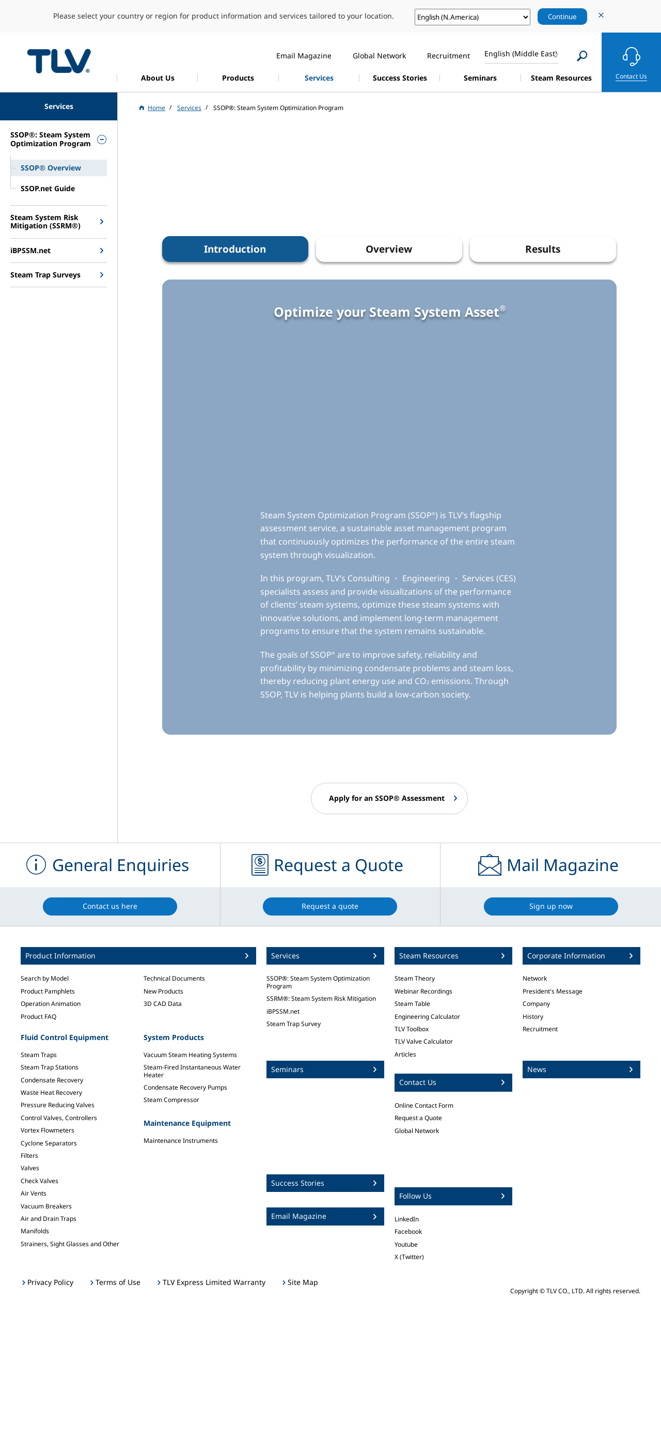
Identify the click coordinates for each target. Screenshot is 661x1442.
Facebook (408, 1231)
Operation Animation (51, 1003)
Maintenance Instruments (181, 1140)
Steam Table (412, 1003)
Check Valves (39, 1180)
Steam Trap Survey (293, 1023)
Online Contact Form (424, 1105)
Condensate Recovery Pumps (185, 1087)
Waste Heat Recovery (51, 1092)
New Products (163, 991)
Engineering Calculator (427, 1016)
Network (535, 978)
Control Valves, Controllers (59, 1117)
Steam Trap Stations (49, 1067)
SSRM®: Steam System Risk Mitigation (321, 998)
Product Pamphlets (48, 991)
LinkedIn (407, 1219)
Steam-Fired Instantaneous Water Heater (192, 1071)
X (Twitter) (409, 1256)
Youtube (406, 1244)
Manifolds (35, 1231)
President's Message (553, 991)
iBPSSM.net (283, 1011)
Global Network (417, 1130)
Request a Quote (418, 1117)
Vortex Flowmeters (47, 1130)
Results (542, 249)
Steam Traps (39, 1054)
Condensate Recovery (52, 1080)
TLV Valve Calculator (424, 1041)
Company (536, 1003)
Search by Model (45, 978)
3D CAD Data (163, 1003)
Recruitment (540, 1029)
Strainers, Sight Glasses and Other (70, 1243)
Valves (30, 1168)
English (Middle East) (520, 53)
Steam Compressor (171, 1099)
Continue (562, 16)
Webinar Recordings (423, 991)
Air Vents (33, 1193)
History (533, 1016)
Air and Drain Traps (48, 1218)
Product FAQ (38, 1016)
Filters (29, 1155)
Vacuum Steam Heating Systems (190, 1054)
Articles (405, 1054)
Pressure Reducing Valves (58, 1104)
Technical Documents (174, 978)
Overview (389, 249)
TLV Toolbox (412, 1029)
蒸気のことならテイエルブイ (59, 60)
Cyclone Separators (49, 1143)
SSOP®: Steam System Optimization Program (318, 982)
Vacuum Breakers (46, 1206)
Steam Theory (415, 978)
